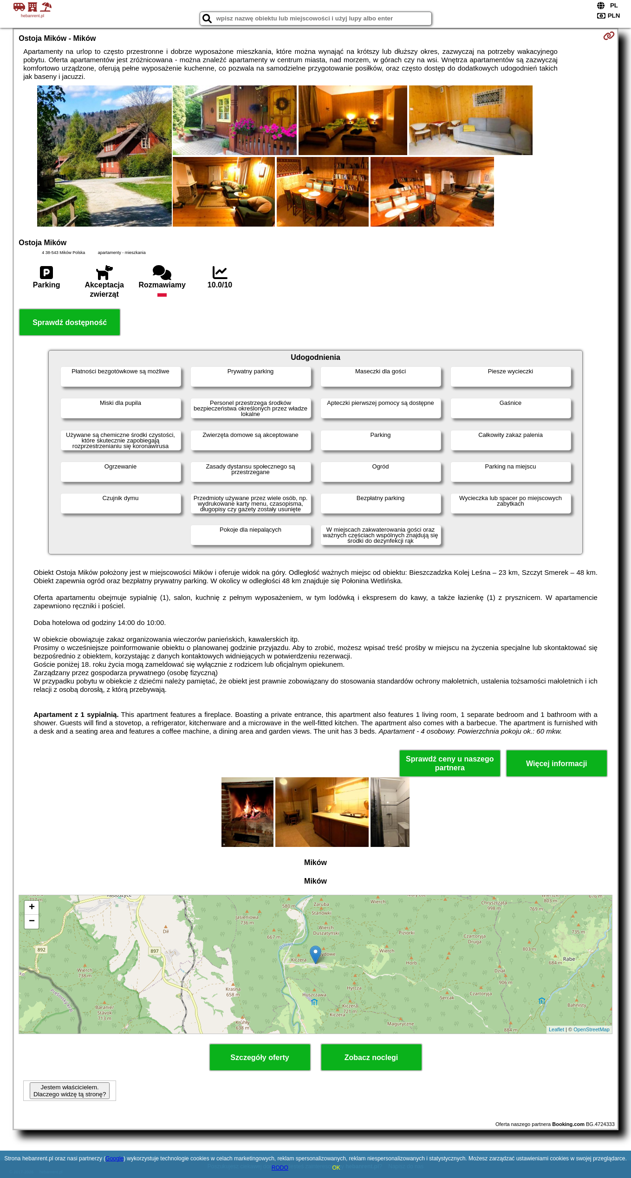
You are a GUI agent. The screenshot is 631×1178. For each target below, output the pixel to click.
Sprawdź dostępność (70, 322)
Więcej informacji (556, 764)
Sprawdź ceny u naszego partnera (450, 763)
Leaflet (556, 1029)
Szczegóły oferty (259, 1057)
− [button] (32, 922)
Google (114, 1158)
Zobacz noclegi (371, 1057)
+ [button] (32, 908)
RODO (280, 1168)
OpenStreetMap (591, 1029)
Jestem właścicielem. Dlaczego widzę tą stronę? (69, 1091)
